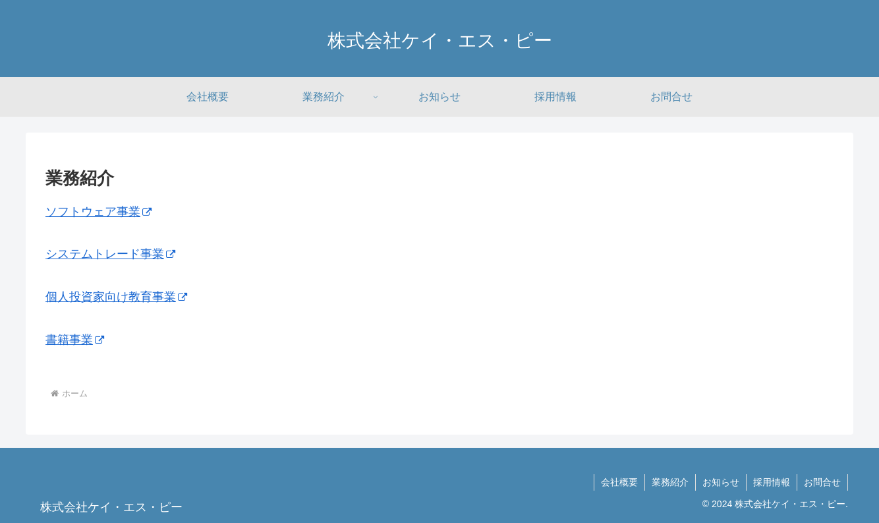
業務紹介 (670, 482)
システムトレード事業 (110, 254)
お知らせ (720, 482)
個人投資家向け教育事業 (116, 296)
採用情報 (771, 482)
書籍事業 (74, 339)
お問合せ (822, 482)
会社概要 (619, 482)
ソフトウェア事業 (98, 211)
